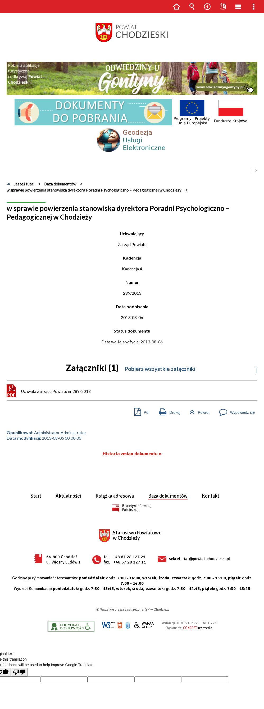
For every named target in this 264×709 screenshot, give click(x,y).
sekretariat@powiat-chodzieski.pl (199, 558)
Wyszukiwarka (192, 7)
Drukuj (167, 410)
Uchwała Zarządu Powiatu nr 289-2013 (56, 391)
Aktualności (68, 496)
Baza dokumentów (168, 496)
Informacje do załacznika (255, 369)
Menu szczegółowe (254, 7)
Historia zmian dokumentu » (132, 454)
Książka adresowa (114, 496)
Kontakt (210, 496)
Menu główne (238, 7)
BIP (132, 507)
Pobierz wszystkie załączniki (160, 368)
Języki (223, 7)
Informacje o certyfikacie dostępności (71, 626)
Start (35, 496)
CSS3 (128, 625)
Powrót (197, 410)
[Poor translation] (19, 672)
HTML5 (120, 625)
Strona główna (176, 7)
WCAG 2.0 (144, 625)
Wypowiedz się (235, 410)
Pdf (139, 410)
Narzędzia (207, 7)
